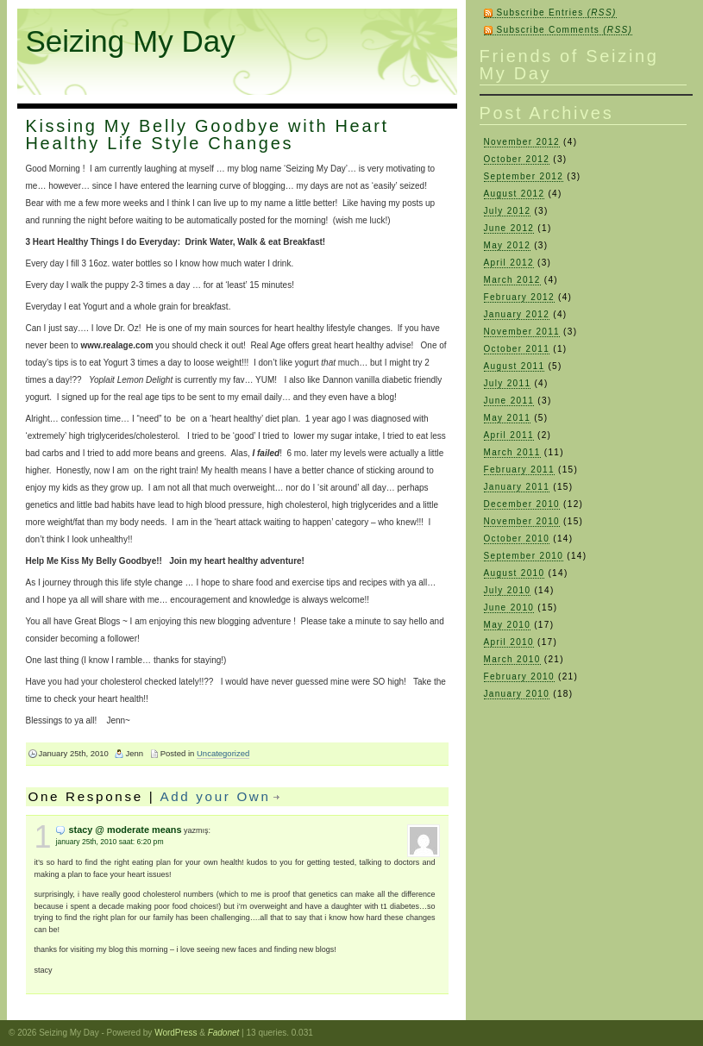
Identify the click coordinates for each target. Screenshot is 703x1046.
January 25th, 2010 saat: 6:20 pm (110, 841)
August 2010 (514, 573)
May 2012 (507, 245)
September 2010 (524, 556)
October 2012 (517, 159)
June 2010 (509, 607)
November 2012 (522, 142)
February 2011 (519, 469)
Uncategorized (223, 753)
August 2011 (514, 366)
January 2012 (517, 314)
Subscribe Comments (565, 29)
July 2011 (507, 383)
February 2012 (519, 297)
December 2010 (522, 504)
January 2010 (517, 693)
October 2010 (517, 538)
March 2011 (512, 452)
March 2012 (512, 280)
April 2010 (509, 642)
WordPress (175, 1032)
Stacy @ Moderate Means (125, 829)
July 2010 (507, 590)
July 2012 (507, 211)
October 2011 (517, 349)
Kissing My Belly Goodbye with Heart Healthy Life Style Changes (207, 134)
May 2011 (507, 418)
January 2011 (517, 487)
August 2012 (514, 193)
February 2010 (519, 676)
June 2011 (509, 400)
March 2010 (512, 659)
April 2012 (509, 262)
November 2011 (522, 331)
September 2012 (524, 176)
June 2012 (509, 228)
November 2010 (522, 521)
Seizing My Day (130, 41)
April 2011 (509, 435)
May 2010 (507, 624)
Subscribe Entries (557, 12)
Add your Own (215, 796)
